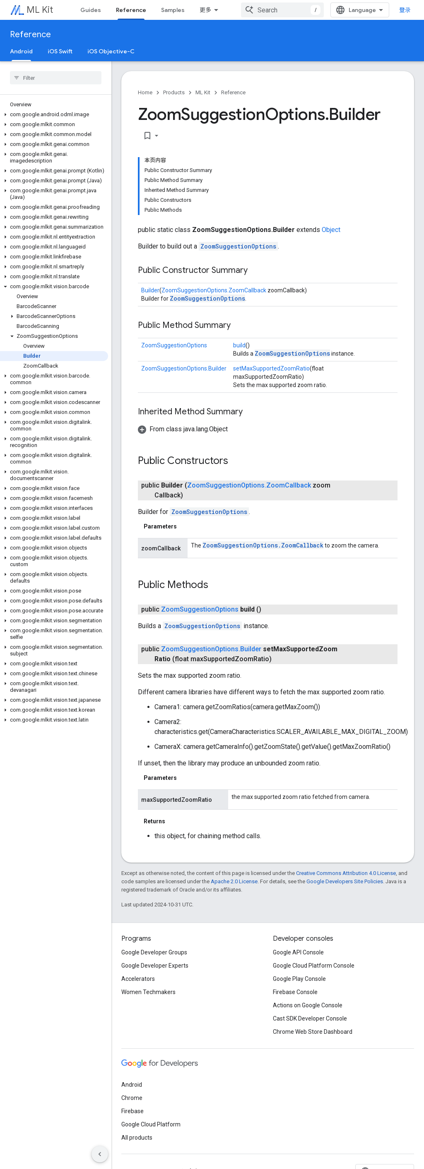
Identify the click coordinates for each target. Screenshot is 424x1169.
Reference (30, 34)
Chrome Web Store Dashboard (312, 1031)
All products (136, 1137)
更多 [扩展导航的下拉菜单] (205, 10)
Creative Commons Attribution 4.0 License (346, 873)
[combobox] (282, 9)
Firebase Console (295, 992)
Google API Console (298, 952)
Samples (173, 10)
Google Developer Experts (154, 965)
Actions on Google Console (307, 1005)
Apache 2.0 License (234, 881)
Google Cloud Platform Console (313, 965)
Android (131, 1084)
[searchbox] (55, 77)
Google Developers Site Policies (344, 881)
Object (331, 230)
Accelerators (138, 978)
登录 (405, 10)
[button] (54, 115)
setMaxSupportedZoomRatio (271, 368)
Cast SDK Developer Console (310, 1018)
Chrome (131, 1098)
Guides (90, 10)
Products (174, 92)
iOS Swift (60, 51)
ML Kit (39, 9)
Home (145, 92)
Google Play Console (299, 978)
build (239, 345)
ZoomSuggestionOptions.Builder (183, 368)
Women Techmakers (148, 992)
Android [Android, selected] (21, 51)
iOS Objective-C (111, 51)
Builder (150, 290)
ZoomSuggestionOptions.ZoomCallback (213, 290)
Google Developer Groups (154, 952)
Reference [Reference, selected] (131, 10)
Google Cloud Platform (151, 1124)
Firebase (132, 1111)
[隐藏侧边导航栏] (100, 1154)
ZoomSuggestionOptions (238, 246)
